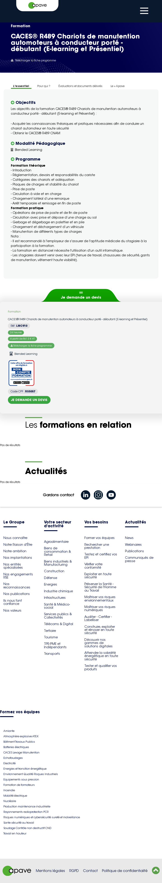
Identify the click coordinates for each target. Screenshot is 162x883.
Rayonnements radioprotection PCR (26, 812)
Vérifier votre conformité (93, 565)
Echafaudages (13, 758)
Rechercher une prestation (96, 546)
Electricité (9, 763)
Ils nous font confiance (12, 602)
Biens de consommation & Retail (57, 551)
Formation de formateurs (19, 785)
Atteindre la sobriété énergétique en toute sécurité (101, 656)
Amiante (8, 731)
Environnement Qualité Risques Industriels (30, 774)
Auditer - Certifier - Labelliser (98, 618)
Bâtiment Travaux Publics (19, 741)
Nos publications (16, 594)
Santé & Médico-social (57, 606)
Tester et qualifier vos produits (100, 667)
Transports (52, 654)
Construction (54, 571)
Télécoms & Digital (58, 624)
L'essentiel (21, 86)
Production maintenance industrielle (26, 806)
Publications (134, 551)
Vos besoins (96, 522)
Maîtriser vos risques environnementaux (100, 598)
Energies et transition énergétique (24, 768)
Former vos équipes (99, 538)
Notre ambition (14, 551)
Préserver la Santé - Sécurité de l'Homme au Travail (100, 587)
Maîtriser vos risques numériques (100, 608)
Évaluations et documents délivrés (80, 86)
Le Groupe (13, 522)
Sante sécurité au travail (18, 822)
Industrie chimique (58, 591)
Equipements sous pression (21, 779)
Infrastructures (55, 598)
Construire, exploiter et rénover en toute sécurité (99, 630)
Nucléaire (9, 801)
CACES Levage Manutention (21, 752)
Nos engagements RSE (18, 575)
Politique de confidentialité (125, 871)
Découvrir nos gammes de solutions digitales (98, 643)
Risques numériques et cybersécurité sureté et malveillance (41, 817)
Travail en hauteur (14, 833)
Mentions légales (50, 871)
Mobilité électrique (15, 795)
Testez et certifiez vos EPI (100, 555)
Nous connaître (15, 538)
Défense (50, 578)
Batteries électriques (16, 747)
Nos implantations (17, 558)
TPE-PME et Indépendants (55, 645)
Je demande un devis (81, 297)
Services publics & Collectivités (58, 615)
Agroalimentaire (56, 542)
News (129, 538)
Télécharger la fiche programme (33, 60)
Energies (50, 584)
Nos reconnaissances (16, 585)
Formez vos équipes (20, 712)
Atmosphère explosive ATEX (20, 736)
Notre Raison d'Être (17, 545)
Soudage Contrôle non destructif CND (27, 828)
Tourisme (51, 637)
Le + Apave (118, 86)
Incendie (9, 790)
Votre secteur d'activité (57, 524)
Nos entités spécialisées (13, 566)
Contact (90, 871)
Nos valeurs (12, 610)
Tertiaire (50, 631)
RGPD (74, 871)
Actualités (135, 522)
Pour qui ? (43, 86)
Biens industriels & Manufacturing (58, 563)
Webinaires (133, 545)
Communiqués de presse (139, 559)
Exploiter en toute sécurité (97, 575)
